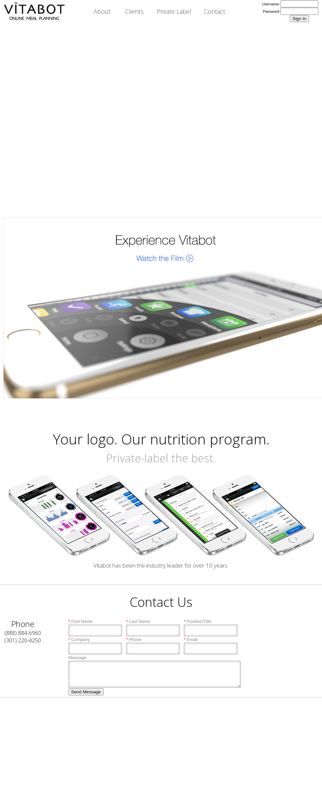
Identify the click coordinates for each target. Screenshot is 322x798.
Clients (134, 11)
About (102, 11)
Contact (214, 11)
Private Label (174, 11)
